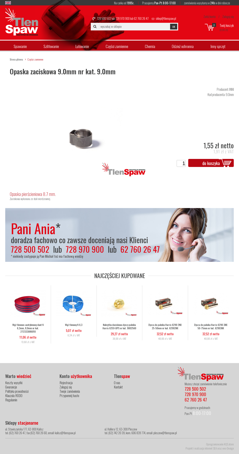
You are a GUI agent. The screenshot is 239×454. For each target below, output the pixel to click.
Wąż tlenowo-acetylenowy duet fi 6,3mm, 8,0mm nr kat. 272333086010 (28, 328)
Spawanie (20, 46)
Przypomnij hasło (69, 395)
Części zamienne (117, 46)
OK (173, 27)
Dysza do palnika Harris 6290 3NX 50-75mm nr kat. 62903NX (210, 326)
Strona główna (16, 59)
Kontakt (118, 387)
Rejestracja (66, 382)
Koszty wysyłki (13, 382)
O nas (117, 382)
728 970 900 (122, 18)
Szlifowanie (51, 46)
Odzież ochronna (183, 46)
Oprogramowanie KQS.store (220, 444)
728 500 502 (104, 18)
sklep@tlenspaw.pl (166, 18)
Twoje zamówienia (70, 391)
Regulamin (11, 399)
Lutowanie (82, 46)
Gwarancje (11, 387)
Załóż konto (210, 16)
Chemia (150, 46)
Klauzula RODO (13, 395)
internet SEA (211, 448)
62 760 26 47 (141, 18)
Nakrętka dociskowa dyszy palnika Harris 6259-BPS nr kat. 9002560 (119, 326)
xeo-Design (228, 448)
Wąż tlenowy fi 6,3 (73, 324)
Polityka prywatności (17, 391)
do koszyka (211, 163)
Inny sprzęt (217, 46)
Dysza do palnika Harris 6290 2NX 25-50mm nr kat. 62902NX (165, 326)
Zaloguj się (228, 16)
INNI (231, 89)
